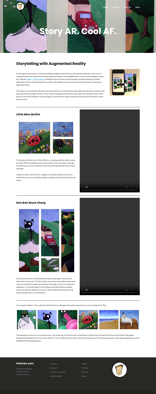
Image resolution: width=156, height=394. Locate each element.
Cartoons (53, 364)
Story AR (127, 7)
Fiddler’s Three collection (35, 79)
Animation (54, 368)
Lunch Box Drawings (57, 372)
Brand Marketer (56, 376)
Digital (105, 7)
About (137, 7)
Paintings (116, 7)
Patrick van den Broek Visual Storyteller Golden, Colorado (24, 371)
